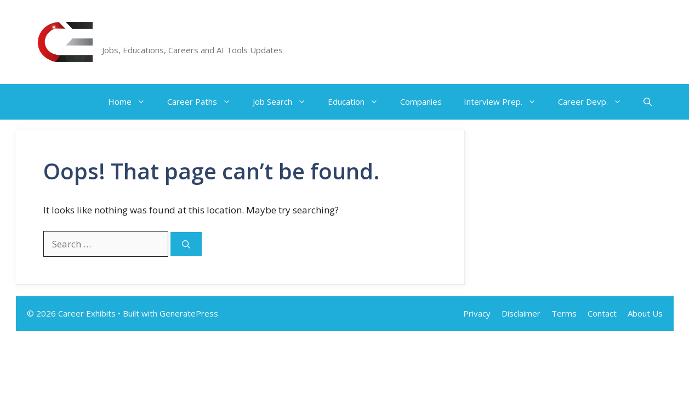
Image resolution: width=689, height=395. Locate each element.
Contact (602, 313)
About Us (645, 313)
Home (132, 102)
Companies (421, 101)
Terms (564, 313)
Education (358, 102)
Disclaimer (521, 313)
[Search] (186, 244)
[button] (648, 102)
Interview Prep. (505, 102)
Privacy (477, 313)
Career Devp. (595, 102)
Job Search (285, 102)
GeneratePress (189, 313)
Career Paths (204, 102)
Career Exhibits (154, 35)
